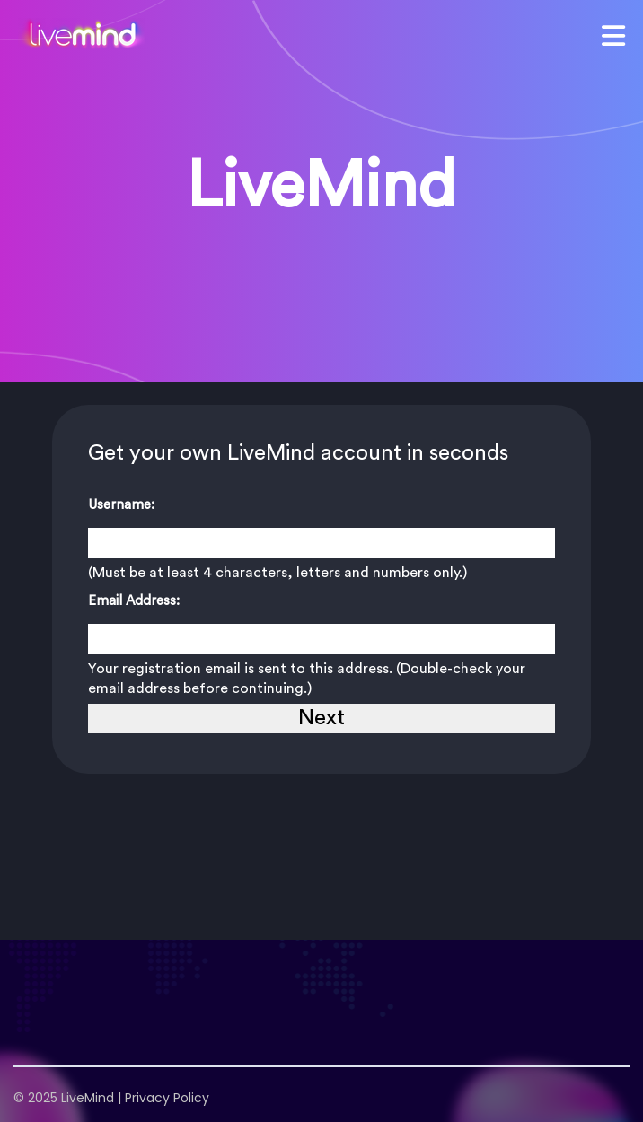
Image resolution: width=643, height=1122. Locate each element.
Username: (121, 505)
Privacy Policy (167, 1098)
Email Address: (134, 601)
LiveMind (87, 1098)
